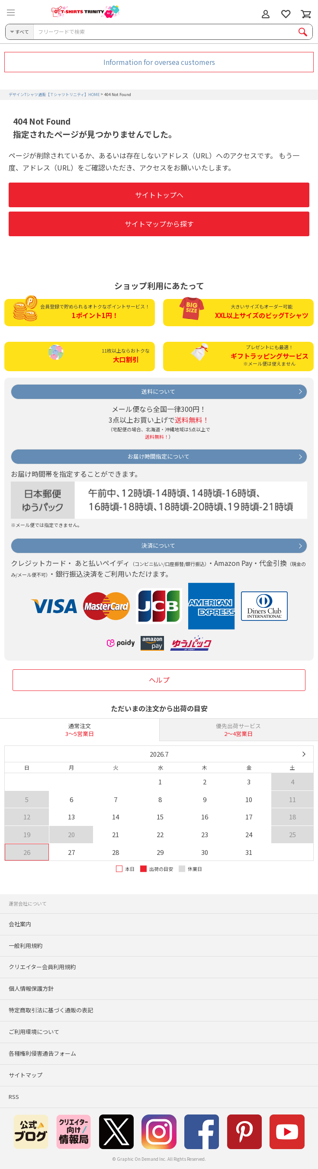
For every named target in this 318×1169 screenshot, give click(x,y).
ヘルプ (159, 679)
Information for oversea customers (159, 62)
